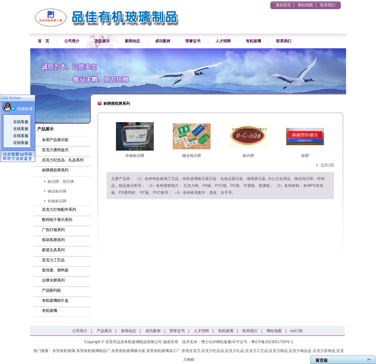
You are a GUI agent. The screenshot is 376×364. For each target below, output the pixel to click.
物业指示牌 (191, 155)
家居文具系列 (53, 250)
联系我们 (327, 5)
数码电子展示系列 (57, 220)
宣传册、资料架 (55, 270)
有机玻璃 (253, 41)
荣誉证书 (192, 41)
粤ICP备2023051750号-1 (272, 342)
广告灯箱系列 (53, 230)
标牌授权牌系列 (55, 170)
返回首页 (283, 5)
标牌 (305, 155)
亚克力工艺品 (53, 260)
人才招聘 (223, 41)
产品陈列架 (51, 290)
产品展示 (102, 41)
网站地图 (305, 5)
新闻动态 (132, 41)
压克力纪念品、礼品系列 (63, 160)
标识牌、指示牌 (61, 181)
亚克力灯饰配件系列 (59, 209)
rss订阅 (296, 331)
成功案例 (162, 41)
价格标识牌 (57, 201)
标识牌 (248, 155)
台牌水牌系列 (53, 280)
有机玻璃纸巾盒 (55, 300)
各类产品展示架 (55, 140)
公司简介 (71, 41)
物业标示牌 (57, 191)
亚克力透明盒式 (55, 150)
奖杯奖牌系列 (53, 240)
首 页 (43, 41)
